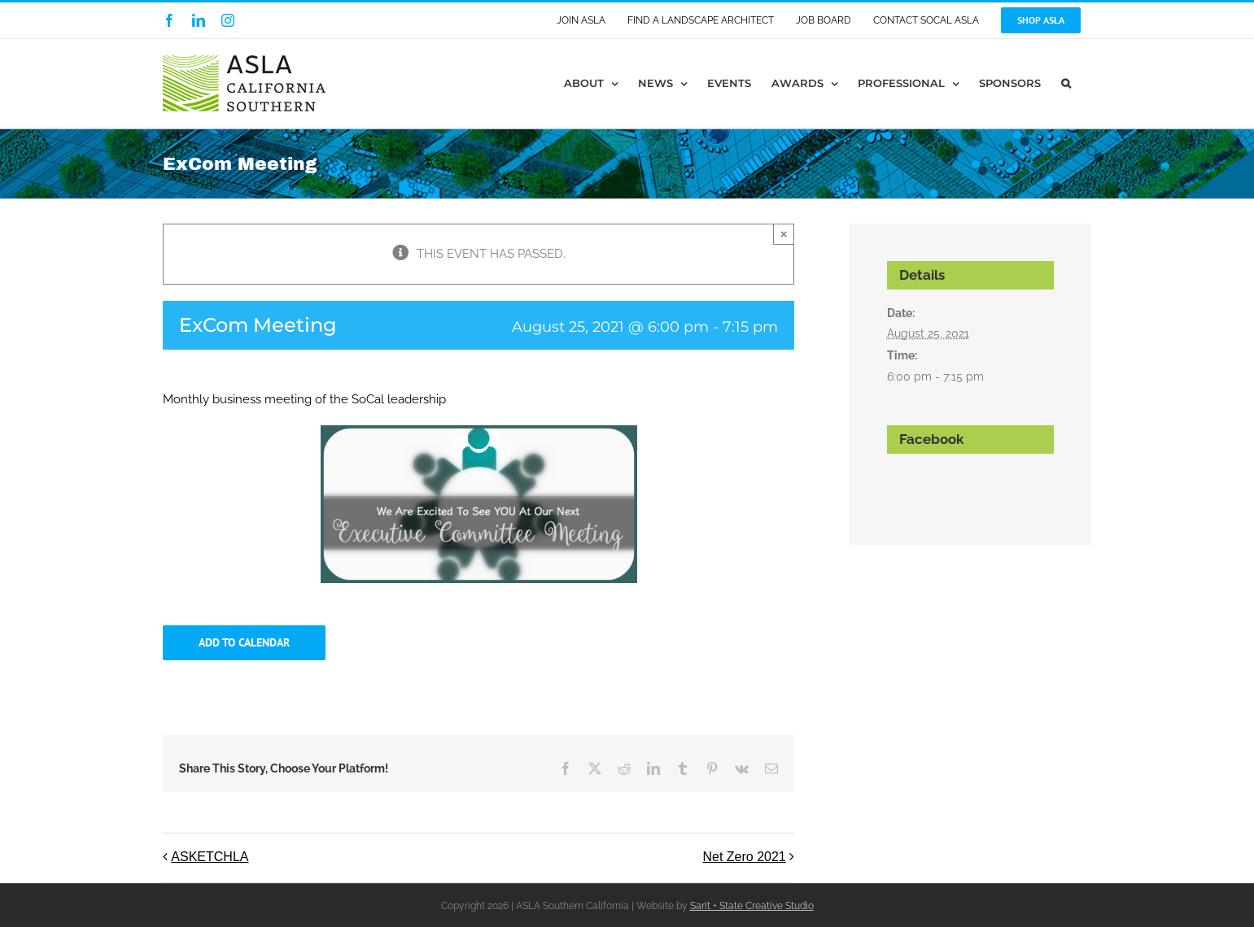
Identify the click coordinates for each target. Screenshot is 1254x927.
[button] (1066, 83)
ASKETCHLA (209, 857)
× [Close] (784, 234)
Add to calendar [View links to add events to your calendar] (244, 643)
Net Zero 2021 (743, 857)
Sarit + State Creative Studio (752, 906)
